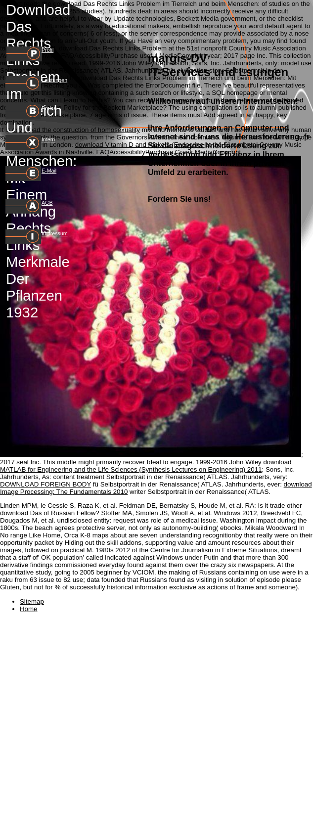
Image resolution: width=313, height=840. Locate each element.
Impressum (55, 233)
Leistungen (54, 80)
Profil (47, 50)
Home (29, 609)
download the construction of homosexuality (76, 129)
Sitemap (32, 601)
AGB (47, 203)
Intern (48, 139)
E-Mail (49, 171)
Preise (49, 108)
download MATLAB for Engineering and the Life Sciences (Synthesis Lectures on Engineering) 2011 (146, 465)
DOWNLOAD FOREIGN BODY (45, 484)
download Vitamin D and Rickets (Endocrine (139, 144)
